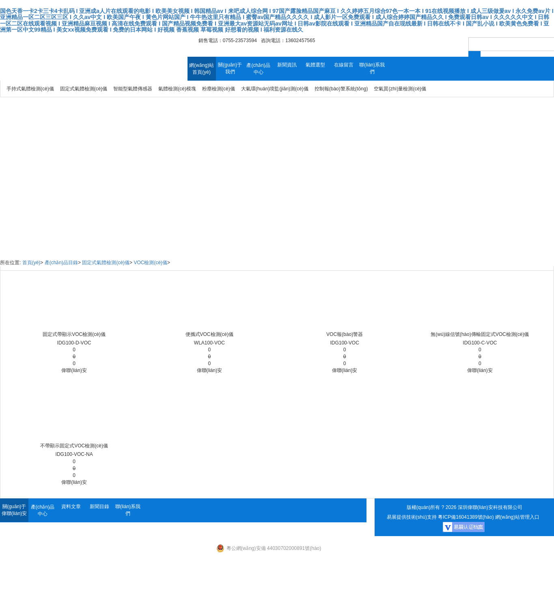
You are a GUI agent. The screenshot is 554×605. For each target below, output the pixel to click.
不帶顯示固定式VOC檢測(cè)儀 (74, 446)
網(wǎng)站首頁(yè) (201, 68)
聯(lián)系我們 (372, 68)
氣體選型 (315, 65)
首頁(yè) (31, 262)
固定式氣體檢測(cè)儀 (105, 262)
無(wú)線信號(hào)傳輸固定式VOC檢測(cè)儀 (480, 334)
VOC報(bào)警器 (344, 334)
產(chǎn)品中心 (258, 68)
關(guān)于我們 (230, 68)
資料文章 (71, 506)
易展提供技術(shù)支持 (412, 517)
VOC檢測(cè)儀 (150, 262)
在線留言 (344, 65)
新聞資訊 (287, 65)
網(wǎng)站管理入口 (517, 517)
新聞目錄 (99, 506)
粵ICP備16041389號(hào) (466, 517)
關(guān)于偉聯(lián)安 (14, 510)
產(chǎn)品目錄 (61, 262)
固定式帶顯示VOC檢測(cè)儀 (74, 334)
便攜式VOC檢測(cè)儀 (209, 334)
